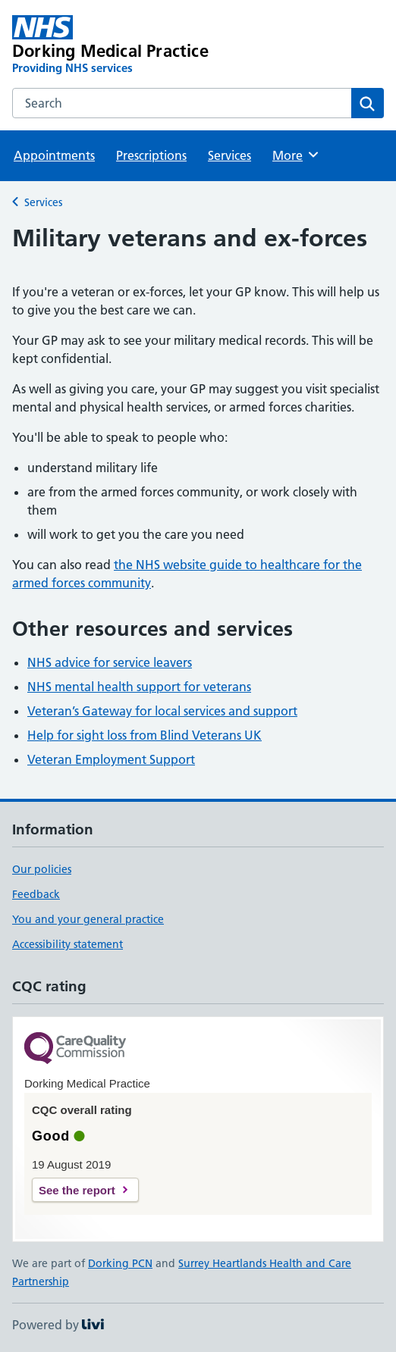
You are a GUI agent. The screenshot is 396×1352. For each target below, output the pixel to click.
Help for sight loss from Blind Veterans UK (144, 735)
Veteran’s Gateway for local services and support (162, 710)
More (296, 155)
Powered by (58, 1324)
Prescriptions (151, 155)
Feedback (36, 894)
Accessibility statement (67, 944)
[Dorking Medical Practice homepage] (123, 45)
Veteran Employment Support (111, 759)
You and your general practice (88, 919)
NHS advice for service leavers (109, 662)
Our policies (41, 869)
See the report (77, 1190)
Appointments (54, 155)
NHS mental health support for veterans (139, 686)
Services (229, 155)
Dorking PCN (120, 1263)
